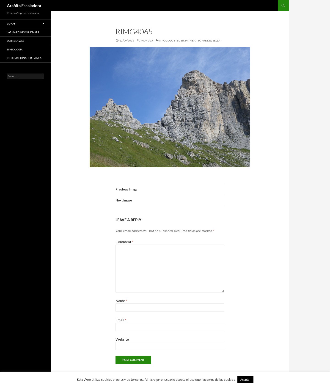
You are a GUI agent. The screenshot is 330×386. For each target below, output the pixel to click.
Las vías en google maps (23, 32)
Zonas (11, 23)
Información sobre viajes (24, 57)
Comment (124, 242)
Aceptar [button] (245, 379)
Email (121, 320)
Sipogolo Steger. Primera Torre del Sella (189, 40)
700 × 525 (147, 40)
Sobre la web (15, 40)
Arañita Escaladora (24, 5)
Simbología (14, 49)
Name (121, 300)
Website (122, 339)
